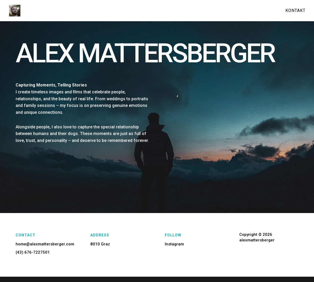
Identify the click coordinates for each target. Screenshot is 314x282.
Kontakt (295, 11)
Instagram (174, 244)
